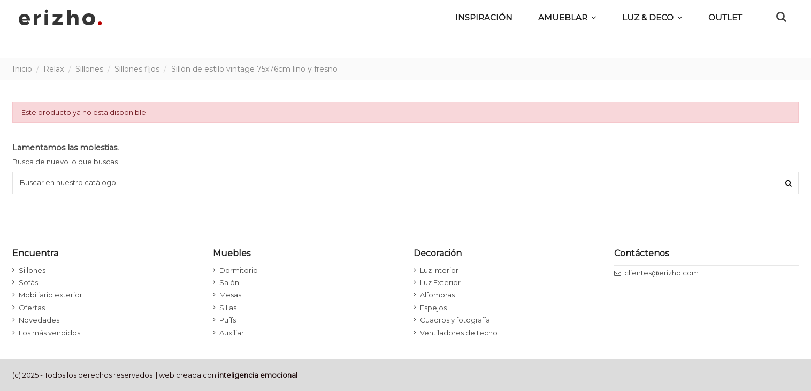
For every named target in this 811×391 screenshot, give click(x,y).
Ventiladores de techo (459, 332)
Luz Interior (439, 270)
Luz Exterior (440, 282)
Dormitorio (238, 270)
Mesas (230, 294)
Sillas (227, 307)
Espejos (433, 307)
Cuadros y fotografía (455, 320)
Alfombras (437, 294)
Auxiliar (231, 332)
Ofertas (32, 307)
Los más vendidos (49, 332)
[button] (652, 17)
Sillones (32, 270)
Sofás (28, 282)
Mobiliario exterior (50, 294)
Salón (229, 282)
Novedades (39, 320)
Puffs (227, 320)
